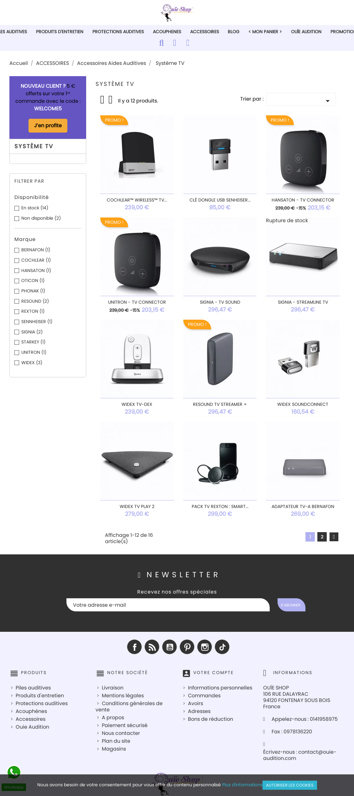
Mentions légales (123, 695)
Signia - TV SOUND (220, 302)
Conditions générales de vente (129, 706)
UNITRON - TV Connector (137, 302)
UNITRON (33, 352)
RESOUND (35, 301)
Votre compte (213, 672)
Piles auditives (33, 687)
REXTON (32, 311)
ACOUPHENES (167, 32)
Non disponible (41, 218)
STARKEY (33, 342)
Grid (102, 99)
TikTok (222, 647)
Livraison (112, 687)
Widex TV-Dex (137, 404)
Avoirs (195, 703)
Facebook (134, 647)
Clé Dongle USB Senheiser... (220, 200)
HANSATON (36, 270)
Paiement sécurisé (125, 725)
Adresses (199, 711)
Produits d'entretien (40, 695)
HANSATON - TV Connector (303, 200)
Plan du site (116, 741)
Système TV (33, 146)
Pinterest (187, 647)
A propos (113, 717)
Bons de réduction (210, 719)
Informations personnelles (220, 687)
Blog (233, 32)
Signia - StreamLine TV (303, 302)
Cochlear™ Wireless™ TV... (137, 200)
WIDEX (31, 362)
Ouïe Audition (306, 32)
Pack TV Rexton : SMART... (220, 506)
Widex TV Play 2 (137, 506)
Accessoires (30, 719)
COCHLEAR (36, 260)
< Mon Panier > (265, 32)
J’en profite (48, 125)
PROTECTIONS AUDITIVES (118, 32)
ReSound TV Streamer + (220, 404)
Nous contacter (121, 733)
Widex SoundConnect (302, 404)
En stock (34, 208)
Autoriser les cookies (290, 785)
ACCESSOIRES (204, 32)
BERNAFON (35, 250)
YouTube (169, 647)
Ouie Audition (32, 727)
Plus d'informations (242, 785)
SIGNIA (32, 332)
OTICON (32, 280)
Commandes (204, 695)
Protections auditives (42, 703)
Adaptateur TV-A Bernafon (303, 506)
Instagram (204, 647)
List (110, 101)
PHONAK (33, 291)
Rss (152, 647)
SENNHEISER (36, 321)
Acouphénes (31, 711)
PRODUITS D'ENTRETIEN (59, 32)
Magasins (114, 748)
